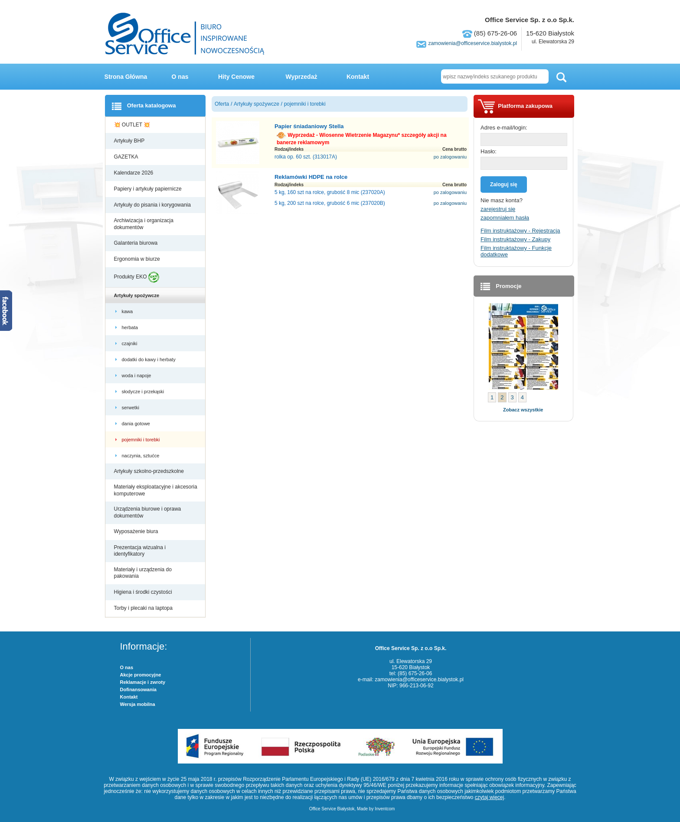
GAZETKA (127, 157)
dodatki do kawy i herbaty (149, 359)
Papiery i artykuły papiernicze (148, 189)
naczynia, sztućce (141, 455)
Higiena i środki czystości (143, 592)
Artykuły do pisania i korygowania (153, 205)
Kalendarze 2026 (134, 173)
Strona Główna (126, 76)
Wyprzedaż (301, 76)
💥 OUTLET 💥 (133, 125)
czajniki (131, 343)
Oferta (222, 104)
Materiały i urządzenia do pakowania (143, 572)
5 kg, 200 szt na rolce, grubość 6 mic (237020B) (330, 203)
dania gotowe (137, 423)
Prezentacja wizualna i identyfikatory (140, 550)
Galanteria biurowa (136, 243)
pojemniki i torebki (141, 439)
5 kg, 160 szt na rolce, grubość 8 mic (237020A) (330, 192)
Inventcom (385, 808)
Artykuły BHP (130, 141)
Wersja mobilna (137, 704)
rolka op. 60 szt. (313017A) (306, 157)
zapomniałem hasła (505, 217)
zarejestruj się (498, 209)
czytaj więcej (489, 797)
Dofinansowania (138, 689)
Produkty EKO (136, 277)
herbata (130, 327)
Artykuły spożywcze (137, 295)
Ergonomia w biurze (137, 259)
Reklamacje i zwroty (143, 682)
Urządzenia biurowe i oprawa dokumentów (147, 512)
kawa (128, 311)
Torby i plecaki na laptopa (145, 608)
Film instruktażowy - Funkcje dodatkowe (516, 251)
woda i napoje (137, 375)
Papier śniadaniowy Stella (309, 126)
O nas (180, 76)
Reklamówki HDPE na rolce (311, 177)
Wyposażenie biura (137, 531)
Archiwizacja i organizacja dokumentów (143, 223)
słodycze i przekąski (144, 391)
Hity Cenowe (236, 76)
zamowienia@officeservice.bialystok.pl (472, 43)
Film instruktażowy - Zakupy (515, 239)
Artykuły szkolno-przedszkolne (150, 471)
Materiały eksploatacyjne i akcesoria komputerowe (155, 490)
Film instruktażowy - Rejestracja (520, 230)
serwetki (131, 407)
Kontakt (358, 76)
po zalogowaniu (450, 156)
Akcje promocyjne (140, 674)
